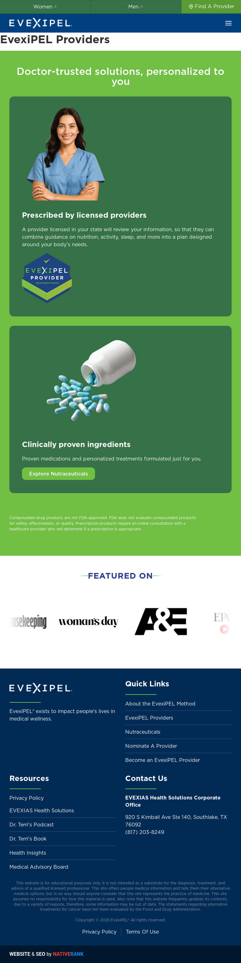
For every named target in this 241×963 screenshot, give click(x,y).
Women (45, 6)
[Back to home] (40, 23)
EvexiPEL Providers (149, 717)
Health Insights (27, 852)
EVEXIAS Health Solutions (41, 810)
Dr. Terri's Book (27, 838)
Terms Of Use (142, 931)
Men (136, 6)
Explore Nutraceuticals (58, 473)
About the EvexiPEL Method (160, 703)
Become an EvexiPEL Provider (162, 760)
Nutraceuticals (142, 731)
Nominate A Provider (151, 745)
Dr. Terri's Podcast (31, 824)
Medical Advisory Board (38, 866)
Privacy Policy (26, 797)
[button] (228, 23)
